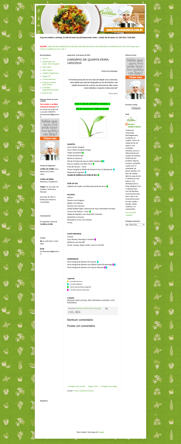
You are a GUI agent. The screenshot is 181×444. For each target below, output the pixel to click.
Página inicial (93, 386)
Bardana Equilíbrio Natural (134, 125)
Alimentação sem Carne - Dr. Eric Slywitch (50, 63)
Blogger (101, 432)
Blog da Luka (47, 93)
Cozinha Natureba (49, 79)
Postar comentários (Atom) (83, 391)
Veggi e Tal (46, 76)
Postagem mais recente (76, 386)
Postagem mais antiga (109, 386)
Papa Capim (46, 67)
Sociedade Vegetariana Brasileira (50, 89)
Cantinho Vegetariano (50, 73)
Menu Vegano (47, 70)
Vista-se (45, 59)
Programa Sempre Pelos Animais (49, 84)
